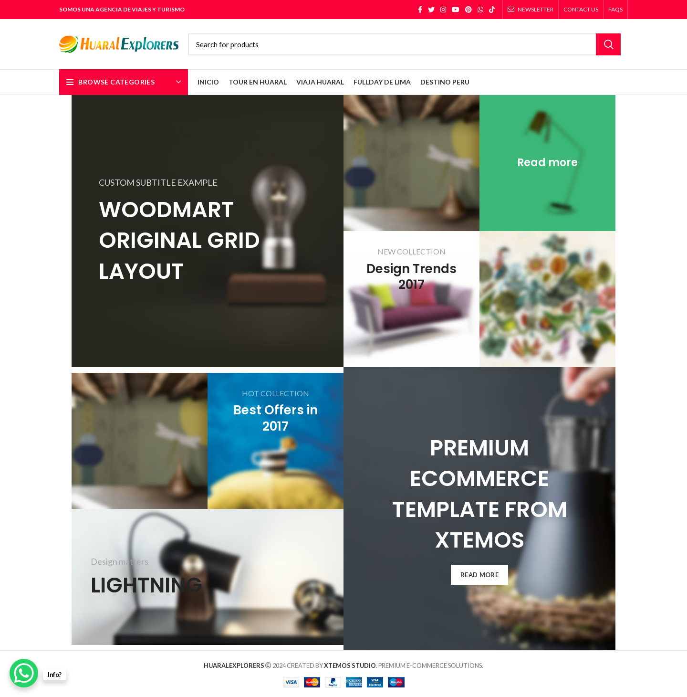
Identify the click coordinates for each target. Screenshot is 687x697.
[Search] (404, 44)
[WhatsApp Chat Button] (24, 673)
